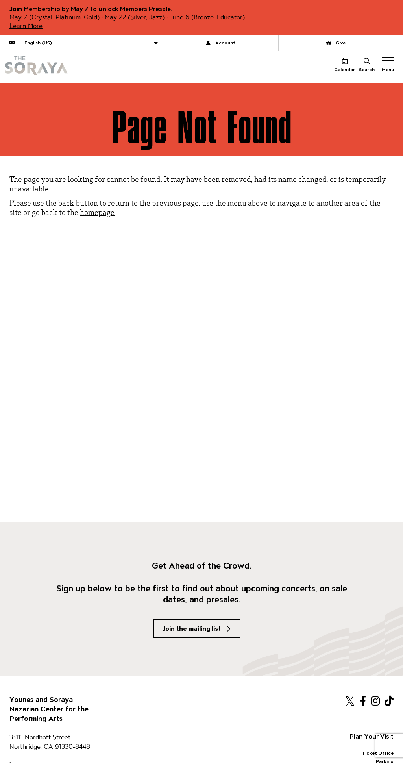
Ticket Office (378, 753)
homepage (97, 212)
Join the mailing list (192, 628)
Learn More (26, 26)
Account (220, 43)
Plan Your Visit (371, 736)
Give (336, 43)
